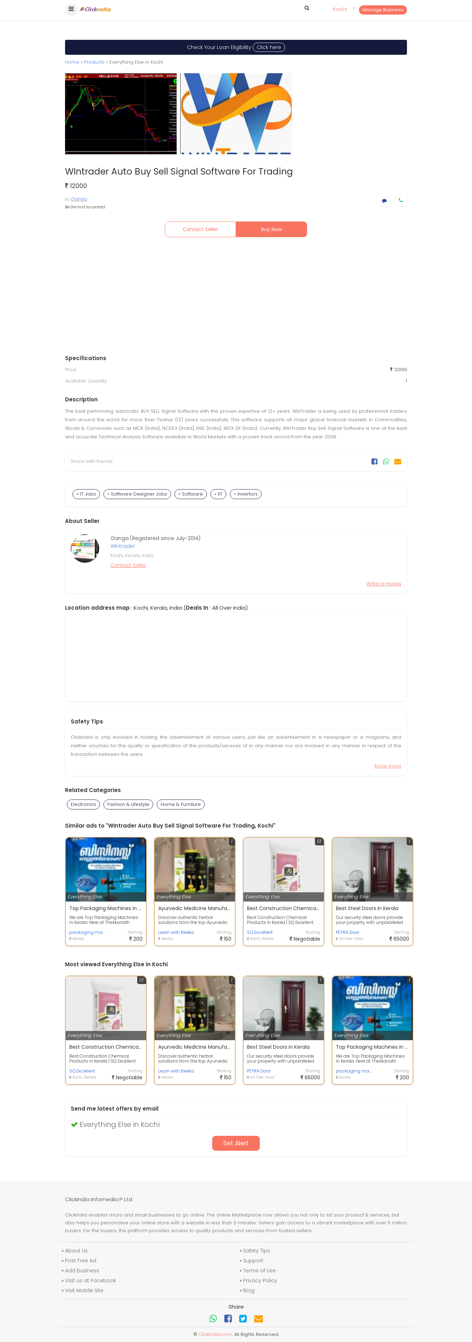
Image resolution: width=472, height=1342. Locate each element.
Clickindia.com (215, 1334)
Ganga (79, 199)
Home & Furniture (181, 804)
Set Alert (236, 1143)
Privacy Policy (260, 1280)
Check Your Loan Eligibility (236, 47)
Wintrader (123, 546)
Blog (248, 1290)
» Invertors (246, 494)
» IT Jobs (86, 494)
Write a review (383, 583)
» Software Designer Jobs (137, 494)
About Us (76, 1250)
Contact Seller (200, 229)
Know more (388, 766)
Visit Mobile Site (84, 1290)
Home (72, 62)
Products (94, 62)
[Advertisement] (236, 297)
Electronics (83, 804)
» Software (190, 494)
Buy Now (271, 229)
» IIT (218, 494)
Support (253, 1260)
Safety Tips (256, 1250)
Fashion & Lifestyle (128, 804)
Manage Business (383, 9)
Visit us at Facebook (90, 1280)
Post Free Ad (80, 1260)
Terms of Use (259, 1270)
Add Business (82, 1270)
